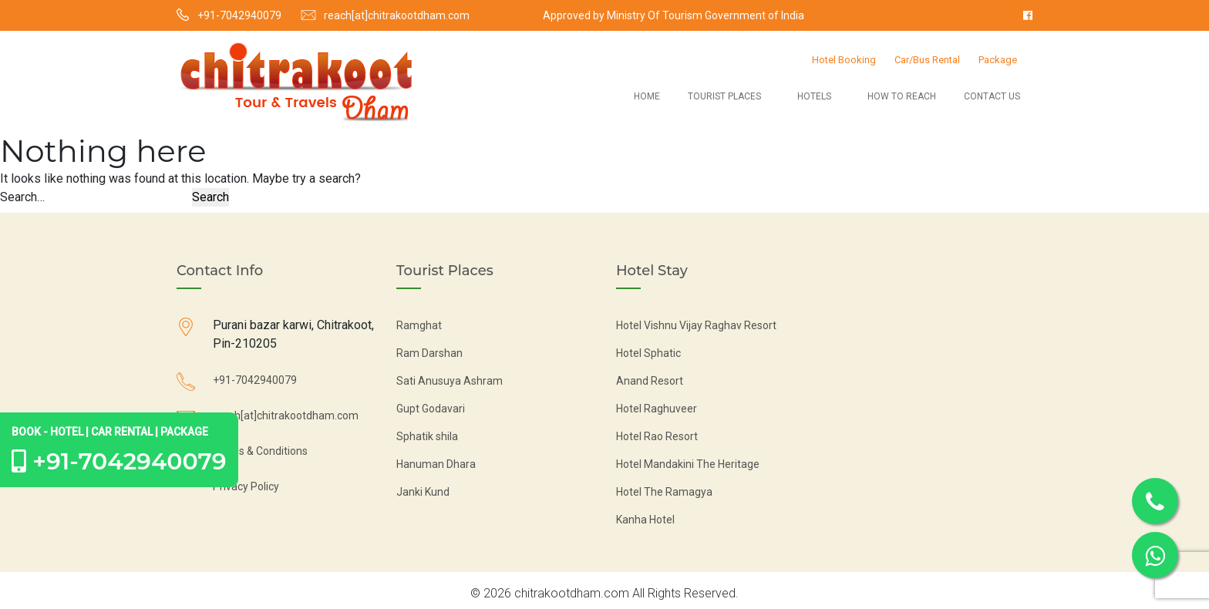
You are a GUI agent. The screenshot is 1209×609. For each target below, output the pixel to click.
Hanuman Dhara (436, 464)
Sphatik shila (427, 436)
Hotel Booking (844, 60)
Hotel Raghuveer (656, 408)
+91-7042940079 (239, 15)
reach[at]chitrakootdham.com (397, 15)
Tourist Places (724, 96)
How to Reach (901, 96)
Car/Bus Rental (927, 60)
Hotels (814, 96)
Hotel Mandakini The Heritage (687, 464)
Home (647, 96)
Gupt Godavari (430, 408)
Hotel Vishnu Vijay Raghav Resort (696, 325)
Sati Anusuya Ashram (449, 381)
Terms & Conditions (260, 451)
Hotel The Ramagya (664, 492)
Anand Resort (649, 381)
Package (997, 60)
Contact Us (992, 96)
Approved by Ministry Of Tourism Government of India (673, 15)
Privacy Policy (246, 486)
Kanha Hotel (645, 519)
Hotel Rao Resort (657, 436)
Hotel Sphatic (648, 353)
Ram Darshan (429, 353)
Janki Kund (423, 492)
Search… (22, 197)
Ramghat (419, 325)
